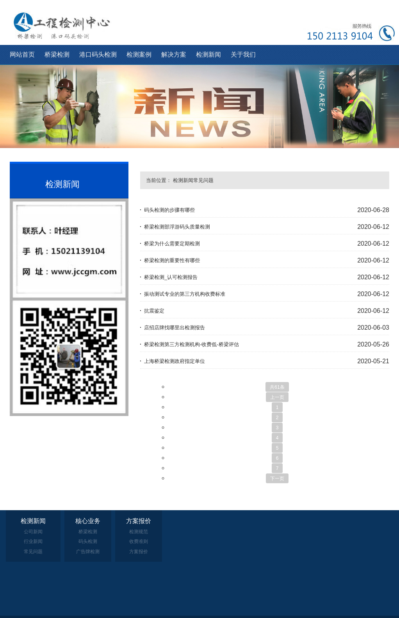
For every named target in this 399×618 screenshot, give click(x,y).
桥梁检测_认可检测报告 (171, 277)
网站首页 (22, 54)
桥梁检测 (57, 54)
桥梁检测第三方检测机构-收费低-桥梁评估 (191, 344)
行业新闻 (33, 541)
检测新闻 (208, 54)
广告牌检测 (88, 551)
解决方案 (173, 54)
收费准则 (138, 541)
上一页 (277, 397)
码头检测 (87, 541)
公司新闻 (33, 531)
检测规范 (138, 531)
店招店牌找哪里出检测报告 (174, 327)
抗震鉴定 (154, 311)
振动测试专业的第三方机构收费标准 (184, 294)
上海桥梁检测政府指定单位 (174, 361)
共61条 (277, 387)
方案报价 (138, 551)
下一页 (277, 478)
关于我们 (243, 54)
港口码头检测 (98, 54)
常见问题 (203, 180)
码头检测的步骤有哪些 (169, 210)
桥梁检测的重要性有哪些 (172, 260)
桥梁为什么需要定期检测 (172, 243)
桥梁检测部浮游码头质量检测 (177, 227)
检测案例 (138, 54)
